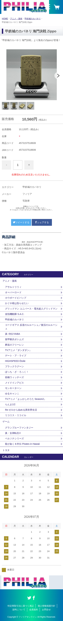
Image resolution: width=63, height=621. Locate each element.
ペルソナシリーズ (14, 438)
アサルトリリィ (13, 287)
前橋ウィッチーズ (14, 377)
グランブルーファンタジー (19, 427)
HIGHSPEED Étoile (15, 361)
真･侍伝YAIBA (12, 334)
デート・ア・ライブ (15, 355)
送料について (18, 609)
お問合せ (46, 609)
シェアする (42, 222)
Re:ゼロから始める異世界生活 (21, 409)
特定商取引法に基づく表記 (21, 606)
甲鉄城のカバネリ (33, 18)
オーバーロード (13, 292)
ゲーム (6, 421)
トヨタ (6, 450)
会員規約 (33, 609)
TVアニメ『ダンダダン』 (18, 350)
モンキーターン (13, 388)
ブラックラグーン (14, 366)
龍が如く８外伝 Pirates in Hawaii (22, 444)
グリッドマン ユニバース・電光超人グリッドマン (31, 308)
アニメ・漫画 (16, 18)
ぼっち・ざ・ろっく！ (17, 371)
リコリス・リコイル (15, 415)
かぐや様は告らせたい (17, 303)
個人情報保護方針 (46, 606)
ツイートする (21, 222)
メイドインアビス (14, 382)
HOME (5, 18)
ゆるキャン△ (12, 393)
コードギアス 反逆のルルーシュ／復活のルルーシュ (31, 327)
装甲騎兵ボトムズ (14, 339)
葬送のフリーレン (14, 344)
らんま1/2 (10, 404)
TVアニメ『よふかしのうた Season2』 (25, 399)
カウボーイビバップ (15, 297)
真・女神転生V (13, 433)
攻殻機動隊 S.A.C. (14, 314)
